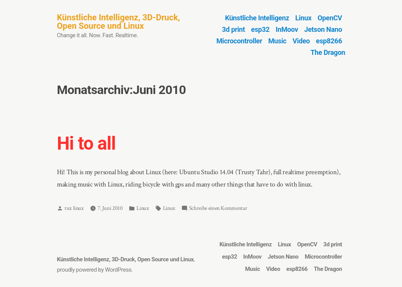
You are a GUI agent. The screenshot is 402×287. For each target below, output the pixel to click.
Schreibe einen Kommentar (218, 208)
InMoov (287, 29)
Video (301, 41)
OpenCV (329, 18)
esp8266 (329, 41)
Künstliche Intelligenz (257, 18)
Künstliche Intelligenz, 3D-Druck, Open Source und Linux (118, 22)
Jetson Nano (323, 29)
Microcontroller (239, 41)
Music (277, 41)
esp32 (260, 29)
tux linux (74, 208)
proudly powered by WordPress (94, 269)
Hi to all (86, 143)
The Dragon (328, 52)
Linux (303, 18)
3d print (233, 29)
